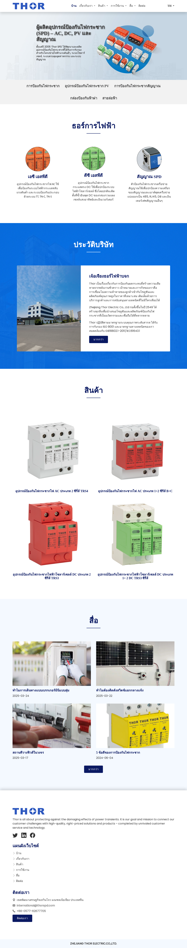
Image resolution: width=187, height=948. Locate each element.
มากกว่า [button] (99, 339)
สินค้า (19, 864)
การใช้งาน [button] (117, 5)
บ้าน (73, 5)
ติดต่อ (141, 5)
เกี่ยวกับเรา (22, 859)
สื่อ (18, 875)
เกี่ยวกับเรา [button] (86, 5)
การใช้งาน (22, 870)
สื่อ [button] (131, 5)
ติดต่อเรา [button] (22, 918)
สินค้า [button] (102, 5)
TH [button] (169, 5)
